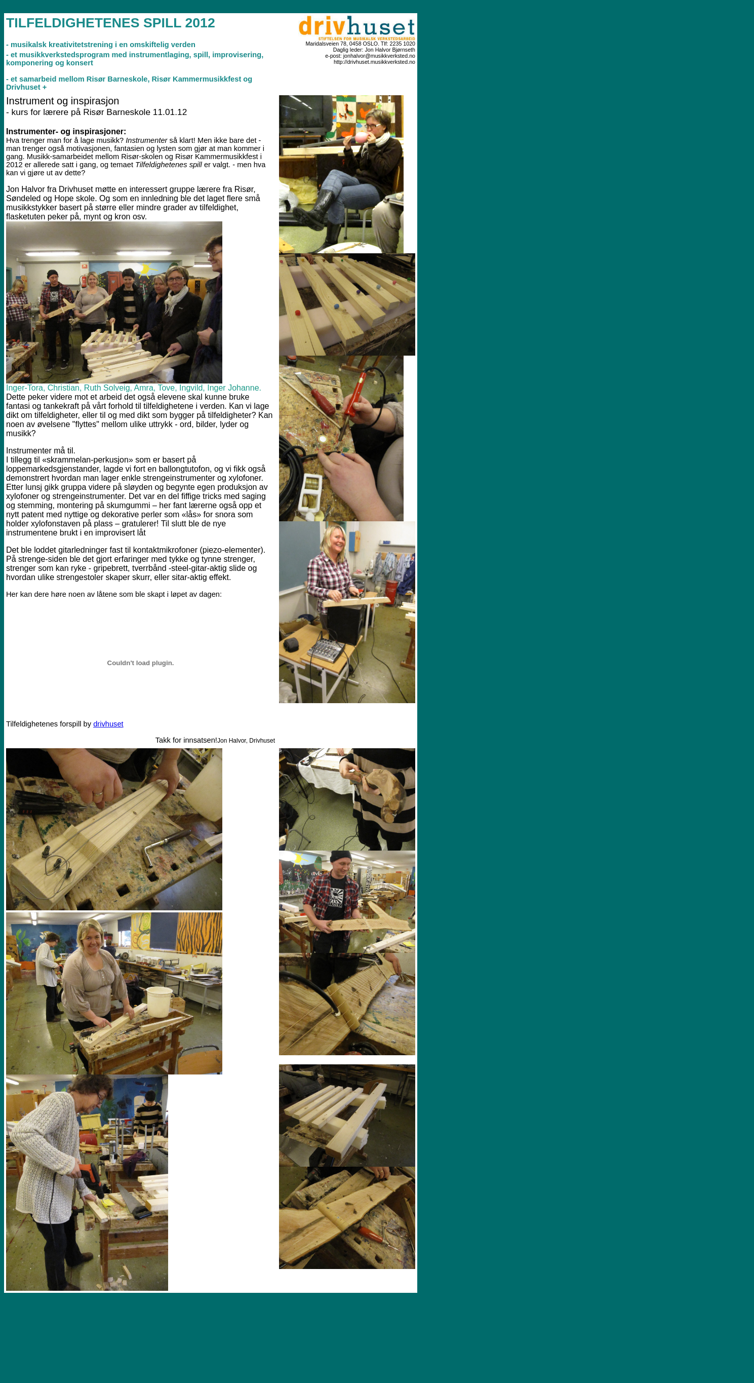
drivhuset (108, 724)
